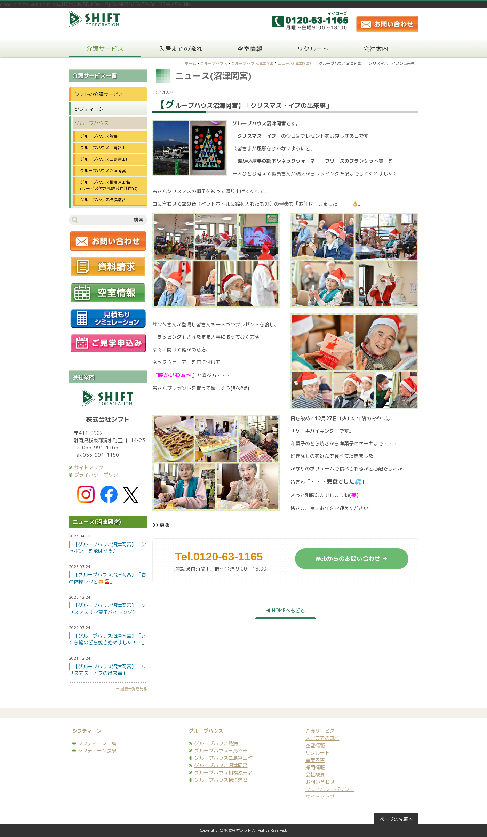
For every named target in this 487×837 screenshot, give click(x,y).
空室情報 (249, 49)
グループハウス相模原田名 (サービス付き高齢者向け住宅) (111, 185)
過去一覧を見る (133, 689)
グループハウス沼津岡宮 (252, 63)
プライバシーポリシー (98, 474)
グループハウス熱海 (99, 136)
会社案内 (375, 49)
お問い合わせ (320, 782)
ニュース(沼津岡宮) (294, 63)
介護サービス (105, 49)
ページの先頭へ (396, 819)
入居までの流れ (180, 49)
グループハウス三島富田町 (105, 159)
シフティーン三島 (97, 743)
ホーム (190, 63)
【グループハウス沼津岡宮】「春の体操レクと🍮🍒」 (107, 578)
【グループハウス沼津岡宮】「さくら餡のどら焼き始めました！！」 (108, 639)
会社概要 (315, 774)
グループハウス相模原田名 (223, 772)
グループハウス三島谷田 (103, 148)
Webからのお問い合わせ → (351, 559)
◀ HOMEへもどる (285, 610)
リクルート (312, 49)
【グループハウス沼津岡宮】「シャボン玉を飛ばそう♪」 (107, 548)
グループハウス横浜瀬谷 (103, 200)
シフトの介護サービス (98, 94)
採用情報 (315, 767)
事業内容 (315, 760)
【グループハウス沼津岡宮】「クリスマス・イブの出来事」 (107, 670)
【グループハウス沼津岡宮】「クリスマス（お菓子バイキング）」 (107, 608)
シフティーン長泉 (97, 750)
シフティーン (89, 108)
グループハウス (213, 63)
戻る (161, 525)
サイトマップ (88, 467)
